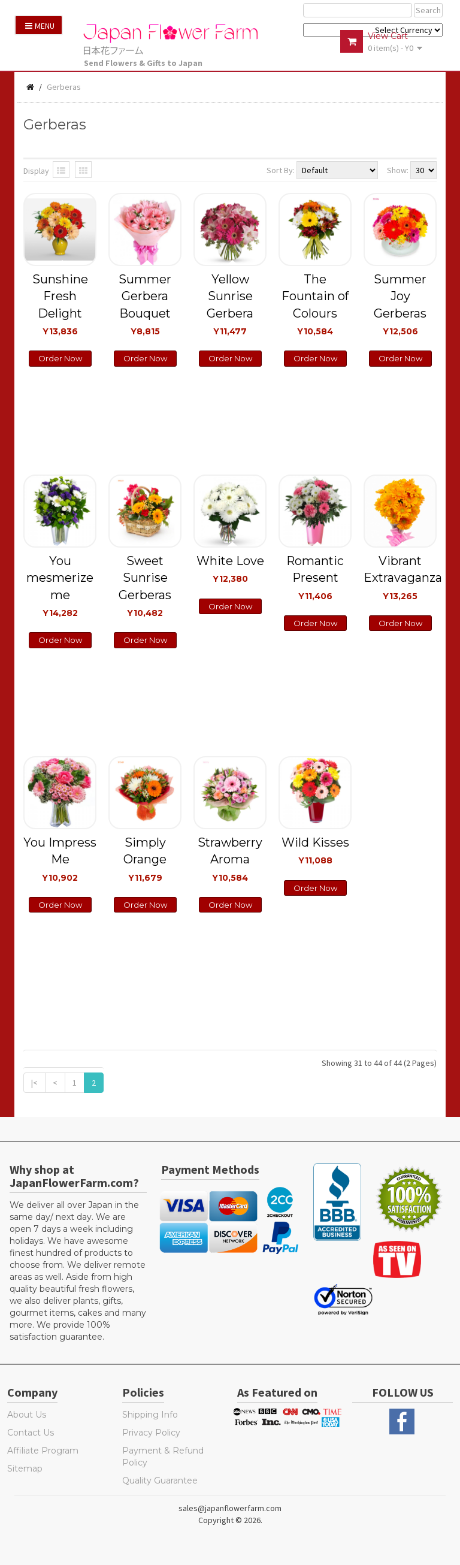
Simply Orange (145, 859)
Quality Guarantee (160, 1480)
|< (34, 1082)
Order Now (60, 358)
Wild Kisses (315, 850)
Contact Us (30, 1432)
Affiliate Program (42, 1450)
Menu (40, 25)
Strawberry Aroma (230, 859)
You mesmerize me (59, 586)
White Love (230, 569)
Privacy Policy (151, 1432)
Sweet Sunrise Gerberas (145, 586)
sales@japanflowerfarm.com (230, 1508)
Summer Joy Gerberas (400, 304)
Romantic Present (315, 577)
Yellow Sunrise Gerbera (230, 304)
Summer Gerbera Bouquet (145, 304)
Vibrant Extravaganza (400, 577)
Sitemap (25, 1468)
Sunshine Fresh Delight (60, 304)
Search (428, 10)
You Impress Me (59, 859)
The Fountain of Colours (315, 304)
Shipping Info (150, 1414)
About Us (26, 1414)
